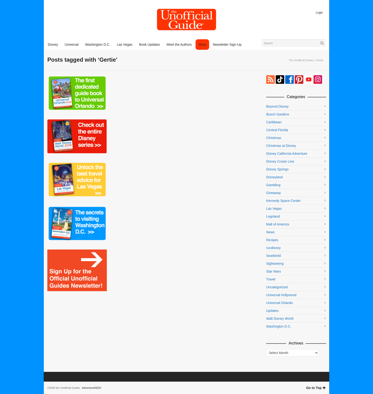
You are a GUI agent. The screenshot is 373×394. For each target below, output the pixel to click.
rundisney (273, 248)
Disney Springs (277, 169)
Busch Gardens (277, 114)
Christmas (273, 138)
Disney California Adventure (286, 153)
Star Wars (273, 271)
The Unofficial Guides (301, 60)
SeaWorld (273, 256)
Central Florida (277, 130)
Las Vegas (274, 208)
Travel (270, 279)
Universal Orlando (279, 303)
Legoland (273, 216)
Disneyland (274, 177)
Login (319, 12)
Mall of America (277, 224)
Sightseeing (275, 263)
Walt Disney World (279, 318)
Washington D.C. (278, 326)
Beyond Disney (277, 106)
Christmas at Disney (281, 146)
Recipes (272, 240)
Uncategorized (277, 287)
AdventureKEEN (91, 387)
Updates (272, 311)
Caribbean (274, 122)
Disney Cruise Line (280, 161)
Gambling (273, 185)
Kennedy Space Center (283, 201)
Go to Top (316, 388)
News (270, 232)
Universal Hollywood (281, 295)
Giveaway (273, 193)
